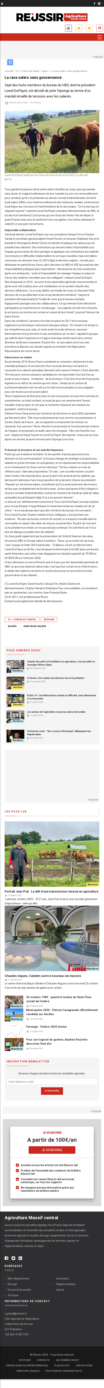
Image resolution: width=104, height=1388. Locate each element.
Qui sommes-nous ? (67, 1360)
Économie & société (19, 1289)
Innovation (62, 1278)
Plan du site (62, 1365)
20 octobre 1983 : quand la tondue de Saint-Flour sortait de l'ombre (59, 999)
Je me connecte (99, 28)
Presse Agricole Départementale (27, 1365)
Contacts (43, 1360)
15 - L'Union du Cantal (22, 619)
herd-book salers (34, 626)
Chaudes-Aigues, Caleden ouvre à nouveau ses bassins (43, 976)
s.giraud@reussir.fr (16, 1313)
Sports (60, 1289)
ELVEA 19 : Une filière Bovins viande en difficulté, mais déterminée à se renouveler (61, 697)
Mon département (18, 1278)
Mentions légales (28, 1371)
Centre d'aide (84, 1365)
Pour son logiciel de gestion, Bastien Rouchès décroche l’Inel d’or (57, 1041)
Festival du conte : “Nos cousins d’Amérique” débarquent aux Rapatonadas (59, 733)
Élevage (49, 619)
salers (12, 626)
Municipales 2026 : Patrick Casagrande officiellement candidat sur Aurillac (62, 1012)
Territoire (13, 1295)
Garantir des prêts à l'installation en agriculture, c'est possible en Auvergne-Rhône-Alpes (61, 663)
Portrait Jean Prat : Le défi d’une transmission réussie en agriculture (51, 891)
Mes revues (89, 28)
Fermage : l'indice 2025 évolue (46, 1026)
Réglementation (65, 1284)
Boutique (25, 1360)
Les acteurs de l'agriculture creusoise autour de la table (56, 712)
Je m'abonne (78, 28)
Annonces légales (68, 28)
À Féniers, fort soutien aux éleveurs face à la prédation (55, 678)
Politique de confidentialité (64, 1371)
